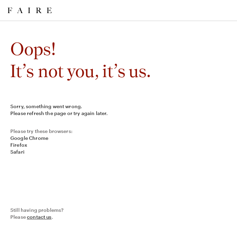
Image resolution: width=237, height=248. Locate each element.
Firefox (18, 145)
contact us (39, 217)
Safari (17, 152)
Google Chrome (29, 138)
